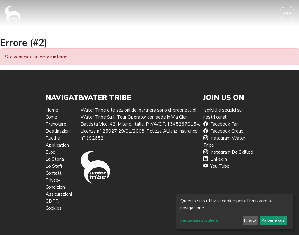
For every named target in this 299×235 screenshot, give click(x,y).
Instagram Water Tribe (224, 141)
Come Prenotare (56, 120)
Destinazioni (58, 131)
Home (52, 110)
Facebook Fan (221, 124)
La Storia (55, 159)
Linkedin (215, 159)
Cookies (54, 208)
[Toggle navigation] (287, 13)
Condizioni (56, 187)
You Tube (216, 166)
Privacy (53, 180)
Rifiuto (250, 220)
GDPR (52, 201)
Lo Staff (54, 166)
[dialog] (234, 211)
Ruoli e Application (57, 141)
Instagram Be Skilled (228, 152)
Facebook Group (223, 131)
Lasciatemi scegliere (199, 220)
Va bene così (273, 220)
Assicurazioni (59, 194)
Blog (50, 152)
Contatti (54, 173)
